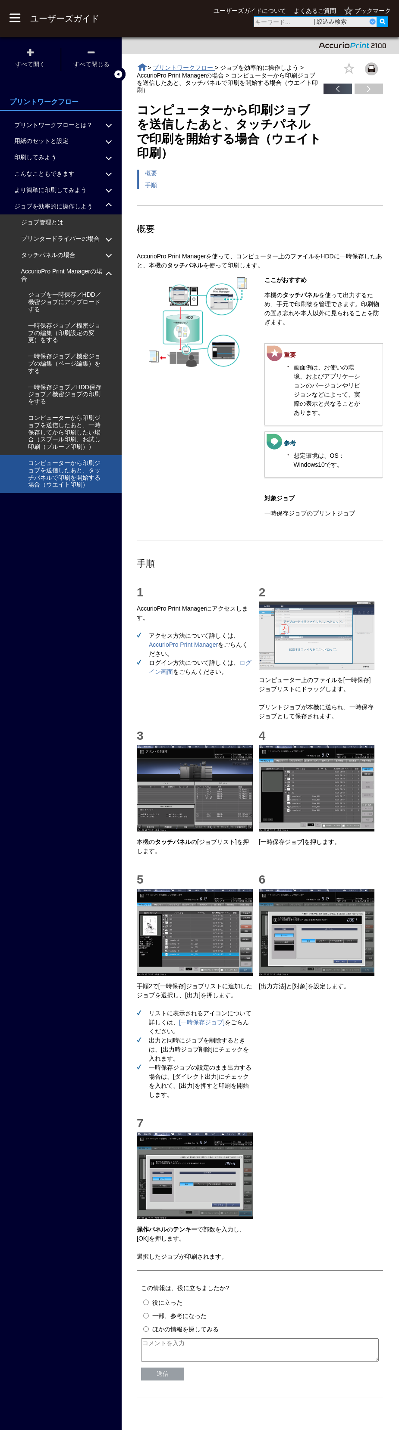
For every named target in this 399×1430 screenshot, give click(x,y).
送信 (163, 1377)
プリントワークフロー (184, 67)
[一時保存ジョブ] (202, 1022)
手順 (151, 185)
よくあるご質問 (315, 10)
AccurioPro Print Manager (183, 644)
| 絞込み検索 (330, 21)
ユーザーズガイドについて (250, 10)
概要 (151, 173)
